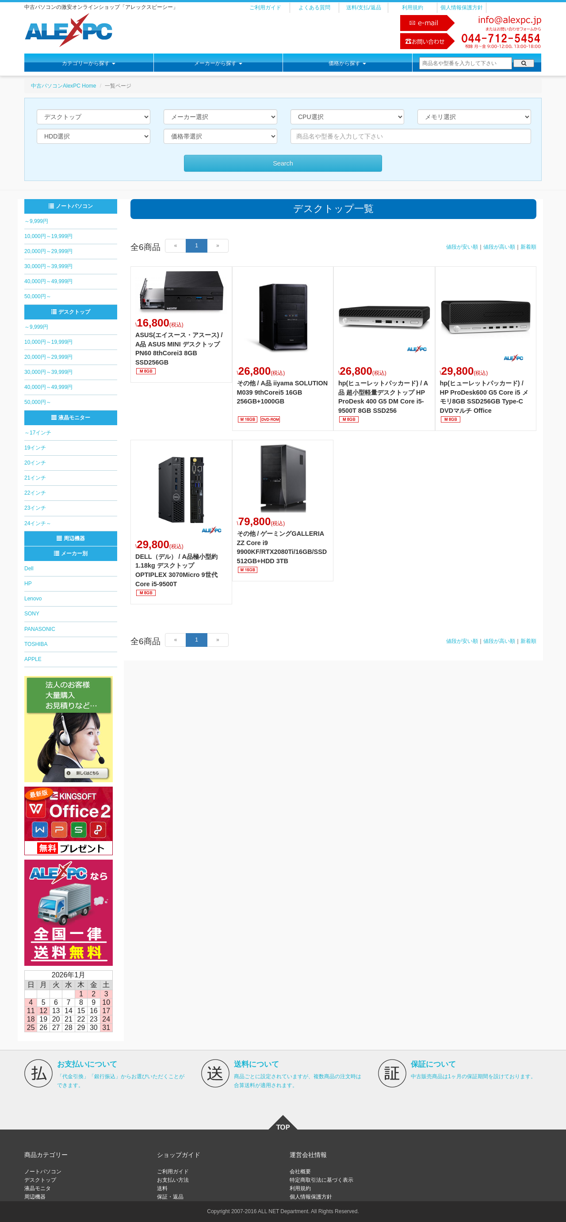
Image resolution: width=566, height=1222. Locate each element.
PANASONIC (39, 629)
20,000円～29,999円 (48, 251)
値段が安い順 (462, 247)
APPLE (33, 659)
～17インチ (37, 433)
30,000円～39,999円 (48, 266)
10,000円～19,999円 (48, 236)
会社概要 (300, 1171)
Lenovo (33, 599)
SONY (31, 614)
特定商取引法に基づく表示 (321, 1180)
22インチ (35, 493)
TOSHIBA (35, 644)
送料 (162, 1188)
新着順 (528, 247)
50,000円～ (37, 296)
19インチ (35, 448)
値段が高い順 (499, 247)
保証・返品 (170, 1197)
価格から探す (347, 63)
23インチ (35, 508)
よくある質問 (314, 7)
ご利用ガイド (265, 7)
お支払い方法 (173, 1180)
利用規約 (412, 7)
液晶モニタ (37, 1188)
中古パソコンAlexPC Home (63, 86)
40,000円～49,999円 (48, 281)
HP (28, 583)
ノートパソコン (70, 206)
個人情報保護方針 (461, 7)
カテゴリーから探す (88, 63)
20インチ (35, 463)
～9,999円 (36, 221)
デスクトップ (70, 312)
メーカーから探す (218, 63)
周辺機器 (70, 538)
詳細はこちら (181, 324)
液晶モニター (70, 418)
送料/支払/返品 (363, 7)
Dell (29, 568)
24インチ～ (37, 523)
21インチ (35, 478)
